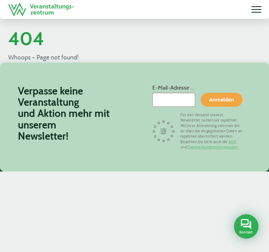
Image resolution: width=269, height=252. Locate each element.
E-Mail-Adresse (171, 87)
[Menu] (256, 9)
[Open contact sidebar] (245, 227)
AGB (232, 141)
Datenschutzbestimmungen (213, 147)
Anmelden (221, 99)
